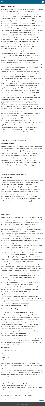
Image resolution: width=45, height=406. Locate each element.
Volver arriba (41, 400)
